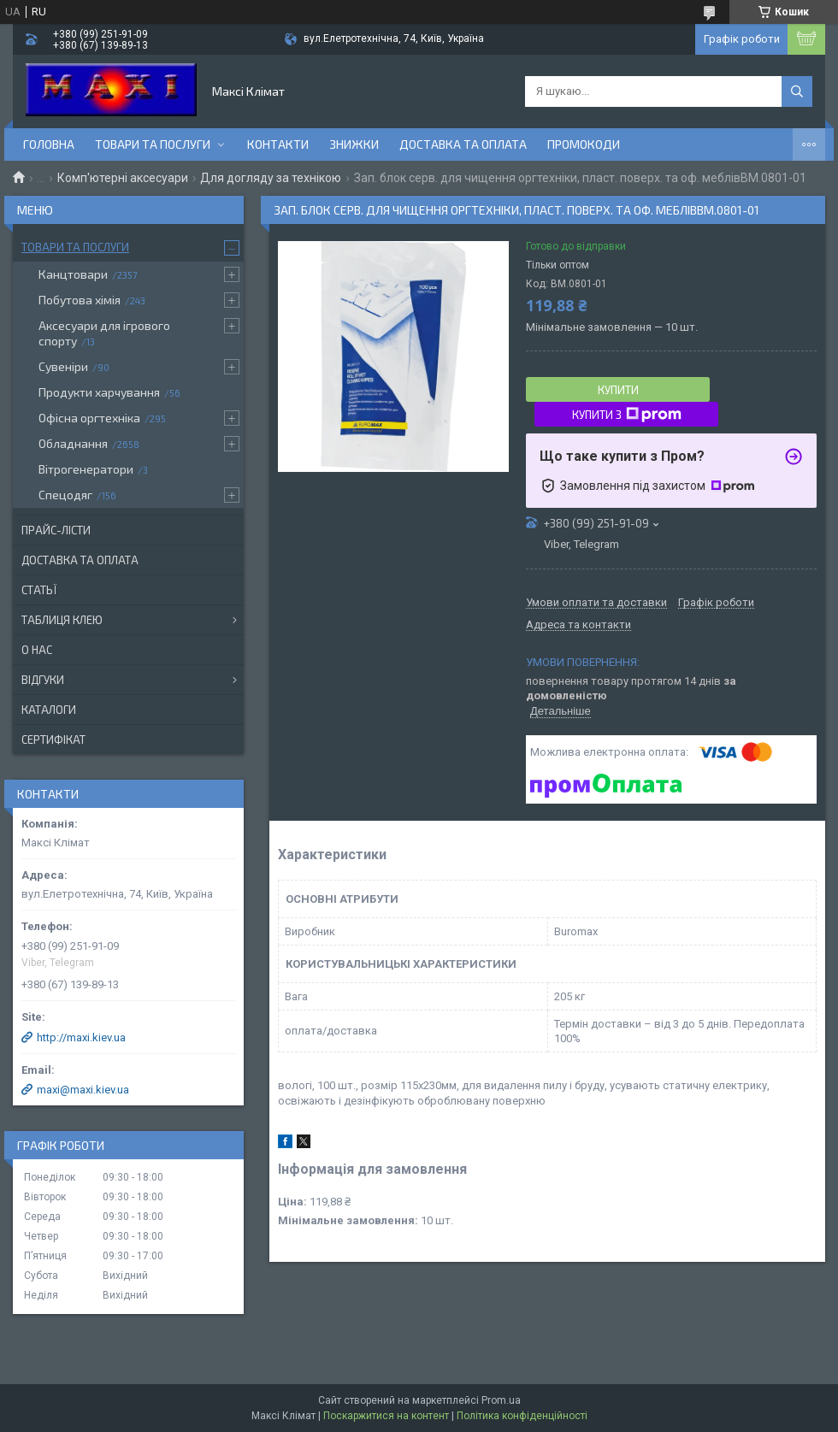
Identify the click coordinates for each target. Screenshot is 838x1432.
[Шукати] (797, 91)
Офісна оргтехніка (89, 417)
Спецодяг (65, 494)
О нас (36, 650)
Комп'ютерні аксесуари (122, 178)
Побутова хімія (79, 299)
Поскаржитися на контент (386, 1416)
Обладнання (73, 443)
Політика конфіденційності (522, 1416)
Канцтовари (73, 274)
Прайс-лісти (56, 530)
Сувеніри (63, 366)
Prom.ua (501, 1400)
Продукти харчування (99, 392)
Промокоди (583, 144)
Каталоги (48, 709)
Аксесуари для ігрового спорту (104, 333)
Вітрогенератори (85, 469)
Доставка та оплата (463, 144)
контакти (278, 144)
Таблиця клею (62, 620)
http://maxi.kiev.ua (81, 1037)
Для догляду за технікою (270, 178)
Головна (48, 144)
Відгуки (42, 680)
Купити (618, 390)
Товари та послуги (152, 144)
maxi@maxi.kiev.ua (83, 1089)
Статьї (38, 590)
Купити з (627, 414)
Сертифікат (53, 739)
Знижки (354, 144)
